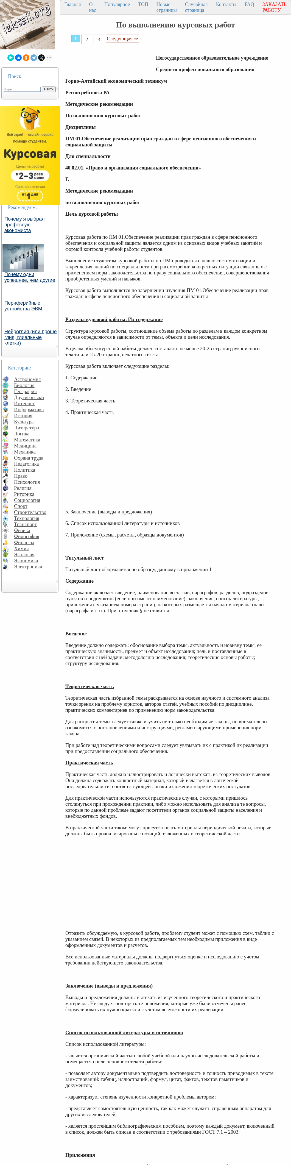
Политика (24, 470)
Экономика (26, 560)
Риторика (24, 494)
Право (20, 476)
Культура (24, 421)
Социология (27, 500)
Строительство (30, 512)
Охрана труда (28, 458)
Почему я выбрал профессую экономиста (24, 224)
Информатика (29, 409)
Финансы (24, 542)
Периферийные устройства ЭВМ (23, 306)
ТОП (143, 4)
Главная (72, 4)
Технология (26, 518)
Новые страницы (166, 7)
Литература (26, 427)
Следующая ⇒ (122, 38)
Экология (24, 554)
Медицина (25, 446)
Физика (22, 530)
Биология (24, 385)
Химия (21, 548)
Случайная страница (196, 7)
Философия (26, 536)
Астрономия (27, 379)
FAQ (249, 4)
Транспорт (25, 524)
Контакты (226, 4)
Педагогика (26, 464)
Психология (27, 482)
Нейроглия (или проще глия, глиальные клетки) (30, 337)
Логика (21, 433)
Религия (23, 488)
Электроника (28, 566)
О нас (92, 7)
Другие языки (29, 397)
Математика (27, 440)
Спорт (20, 506)
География (25, 391)
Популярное (117, 4)
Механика (25, 452)
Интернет (24, 403)
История (23, 415)
